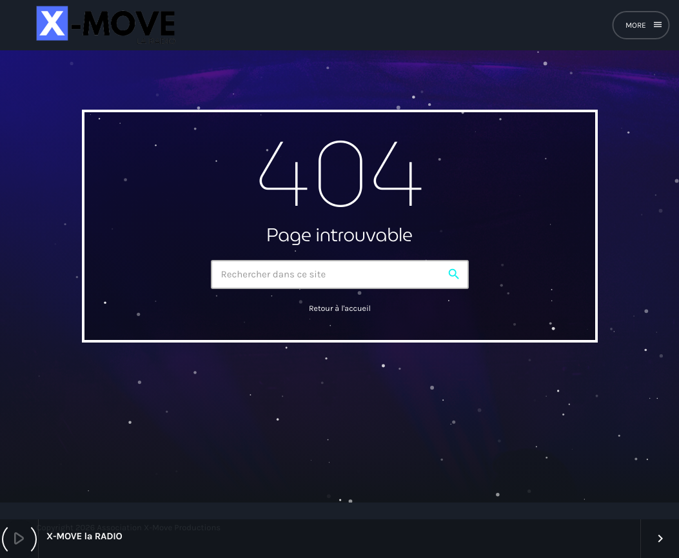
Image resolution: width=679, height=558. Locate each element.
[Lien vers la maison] (104, 25)
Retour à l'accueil (340, 309)
